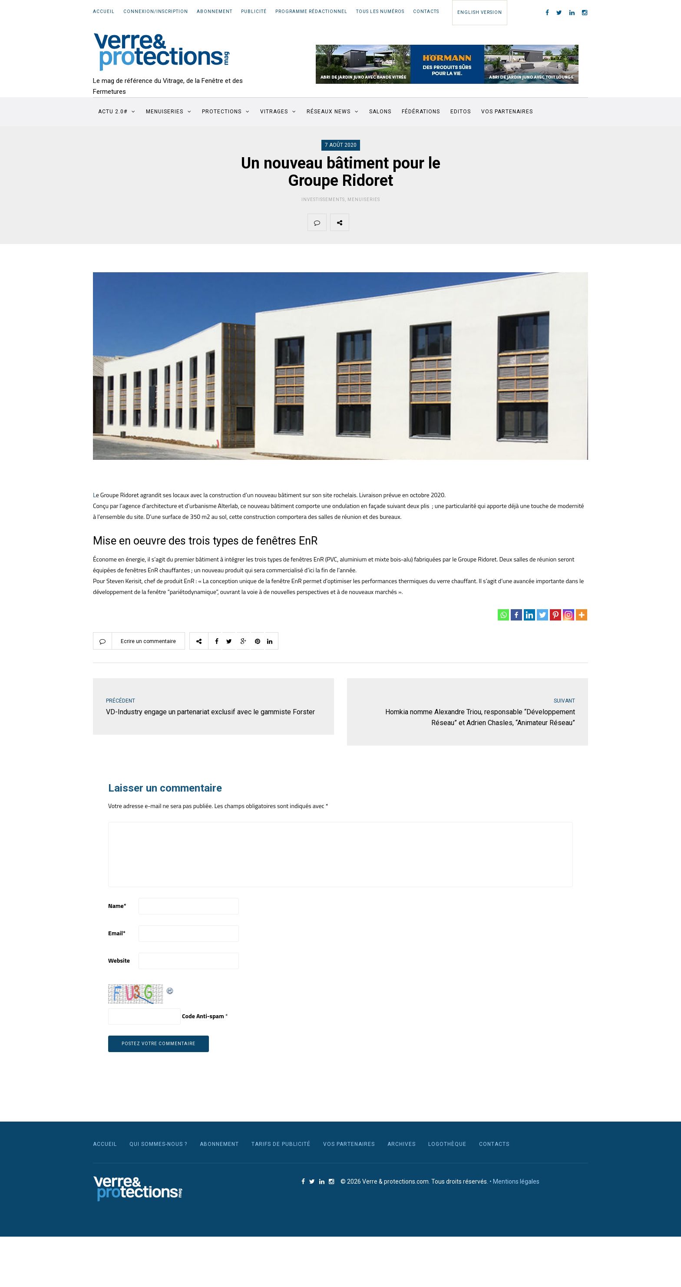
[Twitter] (542, 614)
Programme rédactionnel (311, 11)
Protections (221, 112)
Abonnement (214, 11)
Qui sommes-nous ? (158, 1144)
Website (119, 960)
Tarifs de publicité (281, 1144)
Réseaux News (328, 112)
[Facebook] (516, 614)
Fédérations (421, 112)
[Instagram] (568, 614)
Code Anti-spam (203, 1015)
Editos (460, 112)
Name (117, 905)
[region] (447, 64)
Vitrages (274, 112)
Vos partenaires (507, 112)
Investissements (323, 199)
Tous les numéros (380, 11)
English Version (479, 12)
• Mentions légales (514, 1181)
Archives (401, 1144)
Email (117, 932)
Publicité (254, 11)
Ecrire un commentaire (148, 641)
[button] (447, 64)
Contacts (426, 11)
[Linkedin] (529, 614)
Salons (380, 112)
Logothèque (447, 1144)
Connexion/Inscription (155, 11)
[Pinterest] (555, 614)
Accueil (104, 11)
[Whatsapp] (503, 614)
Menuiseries (164, 112)
